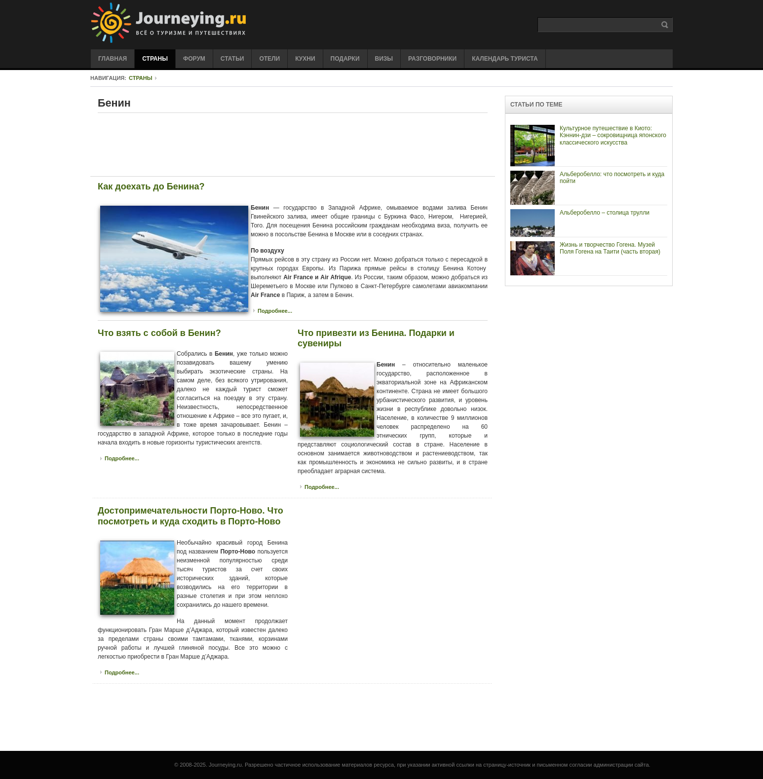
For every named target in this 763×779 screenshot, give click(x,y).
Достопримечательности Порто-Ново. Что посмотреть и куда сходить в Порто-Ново (190, 516)
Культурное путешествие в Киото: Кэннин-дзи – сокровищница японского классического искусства (613, 135)
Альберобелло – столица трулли (604, 212)
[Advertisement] (292, 144)
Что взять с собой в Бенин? (159, 333)
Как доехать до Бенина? (151, 186)
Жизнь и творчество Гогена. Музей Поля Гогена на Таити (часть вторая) (610, 248)
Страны (141, 78)
